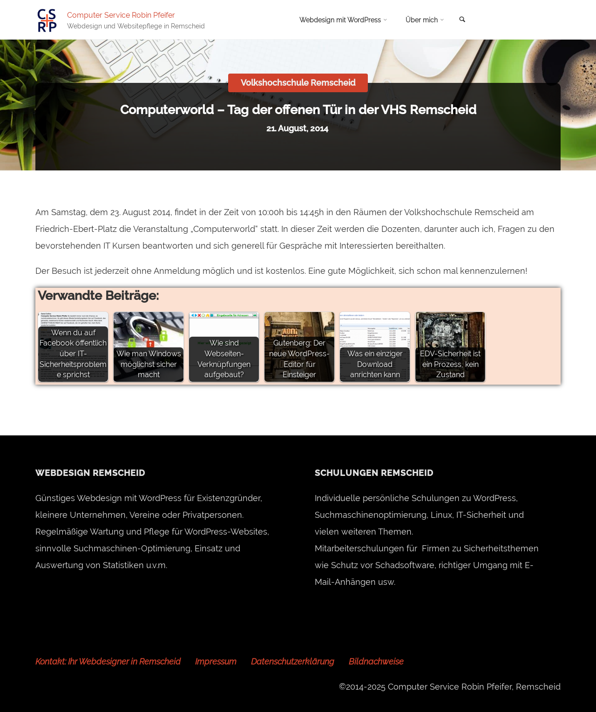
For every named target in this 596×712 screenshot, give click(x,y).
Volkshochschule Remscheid (298, 83)
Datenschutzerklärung (292, 661)
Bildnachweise (376, 661)
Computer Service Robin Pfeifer (121, 14)
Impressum (216, 661)
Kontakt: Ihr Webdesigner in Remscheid (108, 661)
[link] (462, 20)
